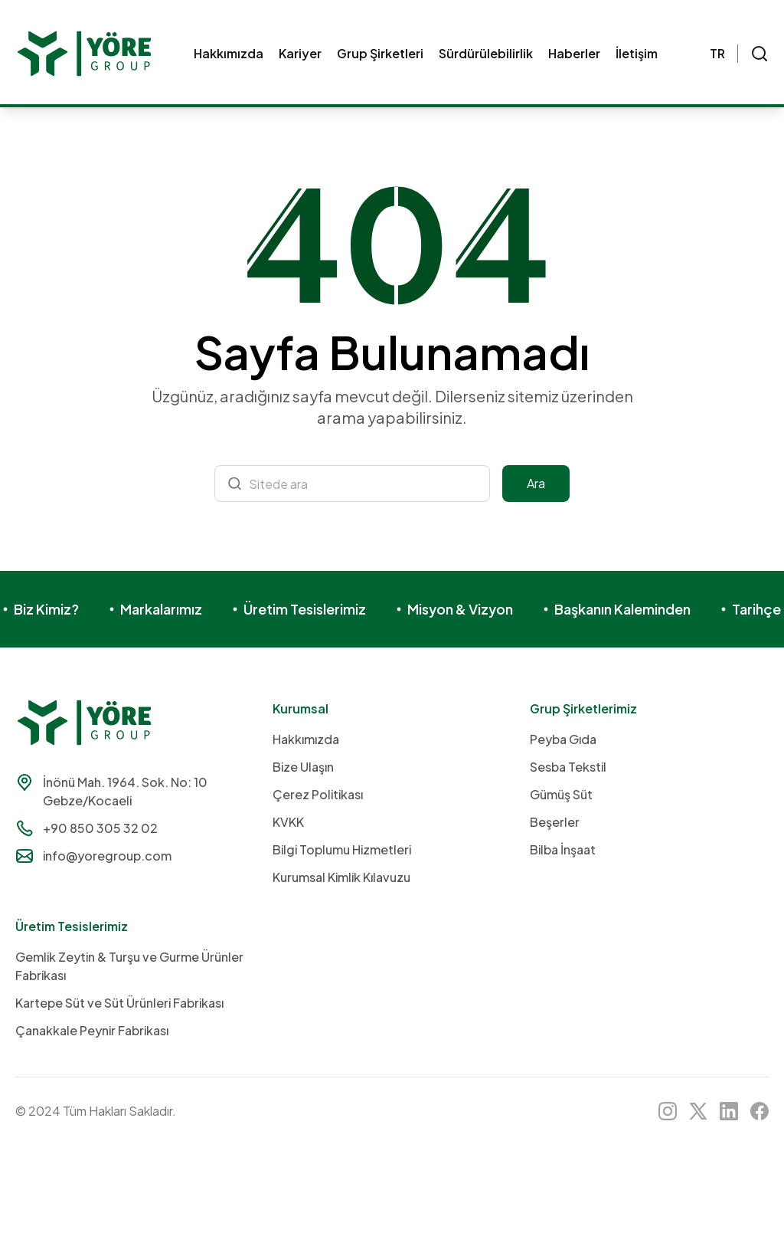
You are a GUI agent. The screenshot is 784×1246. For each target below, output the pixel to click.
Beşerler (555, 822)
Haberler (574, 53)
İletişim (637, 53)
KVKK (288, 822)
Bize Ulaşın (303, 767)
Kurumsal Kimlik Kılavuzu (341, 877)
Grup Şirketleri (380, 53)
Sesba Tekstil (568, 767)
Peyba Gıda (563, 739)
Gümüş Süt (561, 794)
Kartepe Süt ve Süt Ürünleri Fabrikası (119, 1003)
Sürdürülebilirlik (486, 53)
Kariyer (300, 53)
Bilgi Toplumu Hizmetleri (342, 849)
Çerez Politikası (318, 794)
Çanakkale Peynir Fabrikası (91, 1030)
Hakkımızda (228, 53)
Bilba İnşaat (563, 849)
